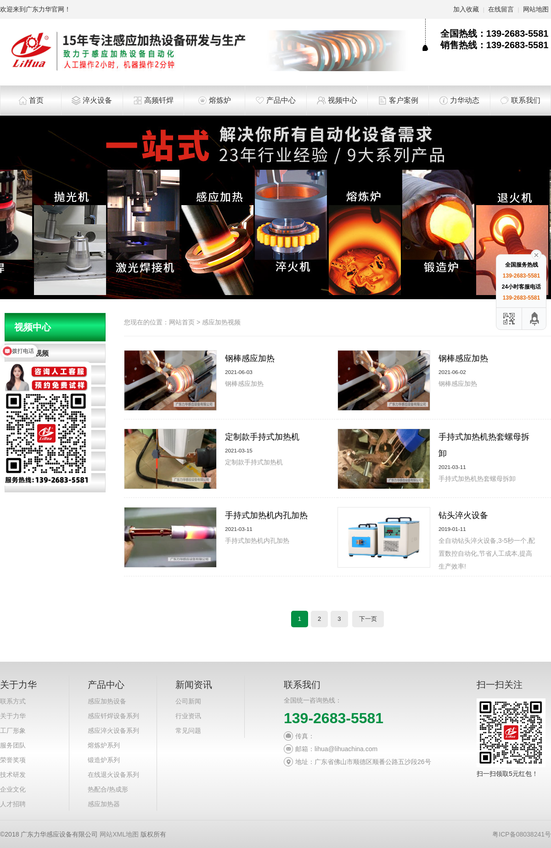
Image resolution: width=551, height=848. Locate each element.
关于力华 (13, 716)
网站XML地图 (119, 834)
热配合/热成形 (108, 789)
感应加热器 (104, 804)
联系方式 (13, 701)
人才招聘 (13, 804)
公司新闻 (188, 701)
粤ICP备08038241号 (521, 834)
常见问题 (188, 730)
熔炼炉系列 (104, 745)
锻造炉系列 (104, 760)
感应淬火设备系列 (113, 730)
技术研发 (13, 774)
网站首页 (182, 322)
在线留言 (501, 9)
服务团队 (13, 745)
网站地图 (536, 9)
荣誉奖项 (13, 760)
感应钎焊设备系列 (113, 716)
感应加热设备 (107, 701)
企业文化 (13, 789)
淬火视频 (35, 353)
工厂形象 (13, 730)
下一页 (368, 618)
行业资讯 (188, 716)
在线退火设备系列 (113, 774)
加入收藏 (466, 9)
